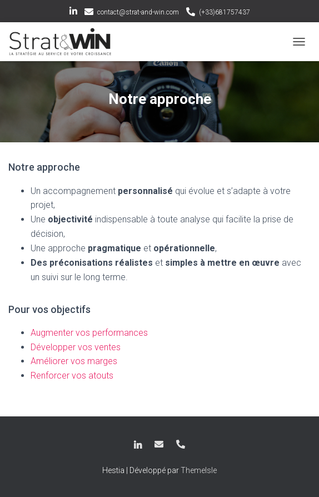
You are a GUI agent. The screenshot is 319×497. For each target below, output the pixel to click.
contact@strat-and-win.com (138, 12)
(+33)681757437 (224, 12)
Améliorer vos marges (74, 361)
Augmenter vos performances (89, 332)
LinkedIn (73, 13)
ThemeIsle (199, 470)
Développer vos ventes (76, 347)
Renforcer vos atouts (72, 375)
